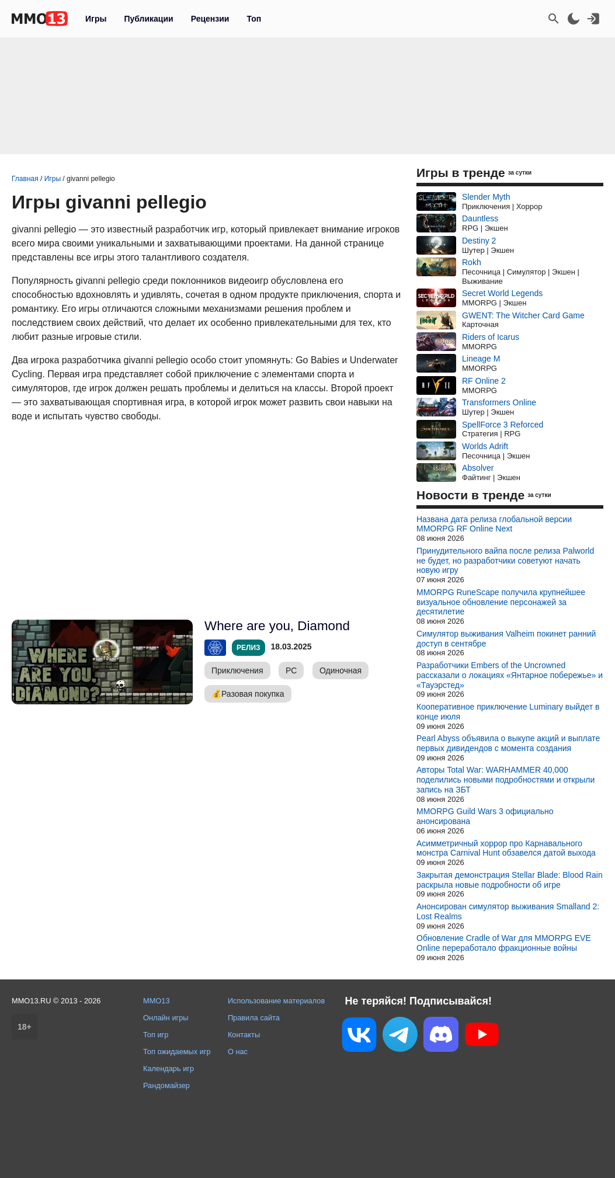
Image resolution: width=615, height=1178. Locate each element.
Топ (253, 18)
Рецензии (210, 18)
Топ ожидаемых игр (177, 1051)
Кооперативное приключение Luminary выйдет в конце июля (507, 711)
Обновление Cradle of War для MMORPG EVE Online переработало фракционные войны (503, 943)
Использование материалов (276, 1000)
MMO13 (156, 1000)
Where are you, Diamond (277, 625)
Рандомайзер (166, 1085)
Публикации (148, 18)
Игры (95, 18)
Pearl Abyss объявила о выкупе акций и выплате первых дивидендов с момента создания (508, 743)
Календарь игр (168, 1068)
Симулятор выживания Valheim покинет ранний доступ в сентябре (506, 638)
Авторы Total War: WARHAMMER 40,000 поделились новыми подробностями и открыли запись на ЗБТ (505, 779)
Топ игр (155, 1034)
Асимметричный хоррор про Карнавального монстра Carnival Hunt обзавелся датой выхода (506, 848)
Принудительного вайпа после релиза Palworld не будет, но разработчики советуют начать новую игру (505, 560)
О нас (238, 1051)
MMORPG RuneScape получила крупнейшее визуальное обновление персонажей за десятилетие (500, 602)
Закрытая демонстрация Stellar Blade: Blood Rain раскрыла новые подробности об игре (509, 879)
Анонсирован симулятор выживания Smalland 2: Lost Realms (507, 911)
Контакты (244, 1034)
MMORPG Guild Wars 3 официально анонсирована (484, 816)
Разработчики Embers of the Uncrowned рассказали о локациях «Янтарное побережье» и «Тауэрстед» (509, 675)
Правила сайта (254, 1017)
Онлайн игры (166, 1017)
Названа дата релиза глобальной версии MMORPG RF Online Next (494, 524)
